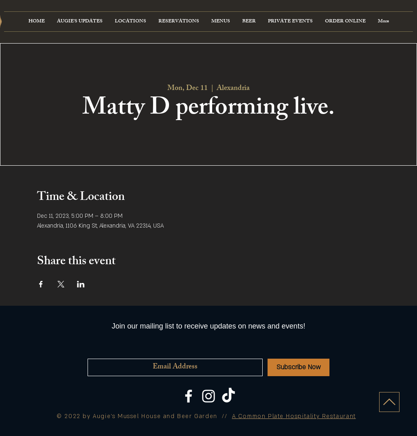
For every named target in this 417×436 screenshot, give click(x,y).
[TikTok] (228, 396)
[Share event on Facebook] (41, 284)
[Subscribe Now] (298, 367)
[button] (220, 21)
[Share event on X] (61, 284)
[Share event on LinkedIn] (81, 284)
